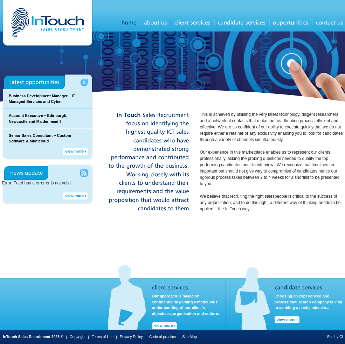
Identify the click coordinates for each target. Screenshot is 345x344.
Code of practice (162, 337)
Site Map (189, 337)
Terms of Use (102, 337)
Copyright (77, 337)
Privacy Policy (131, 337)
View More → (75, 151)
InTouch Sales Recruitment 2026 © (33, 337)
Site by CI (335, 337)
